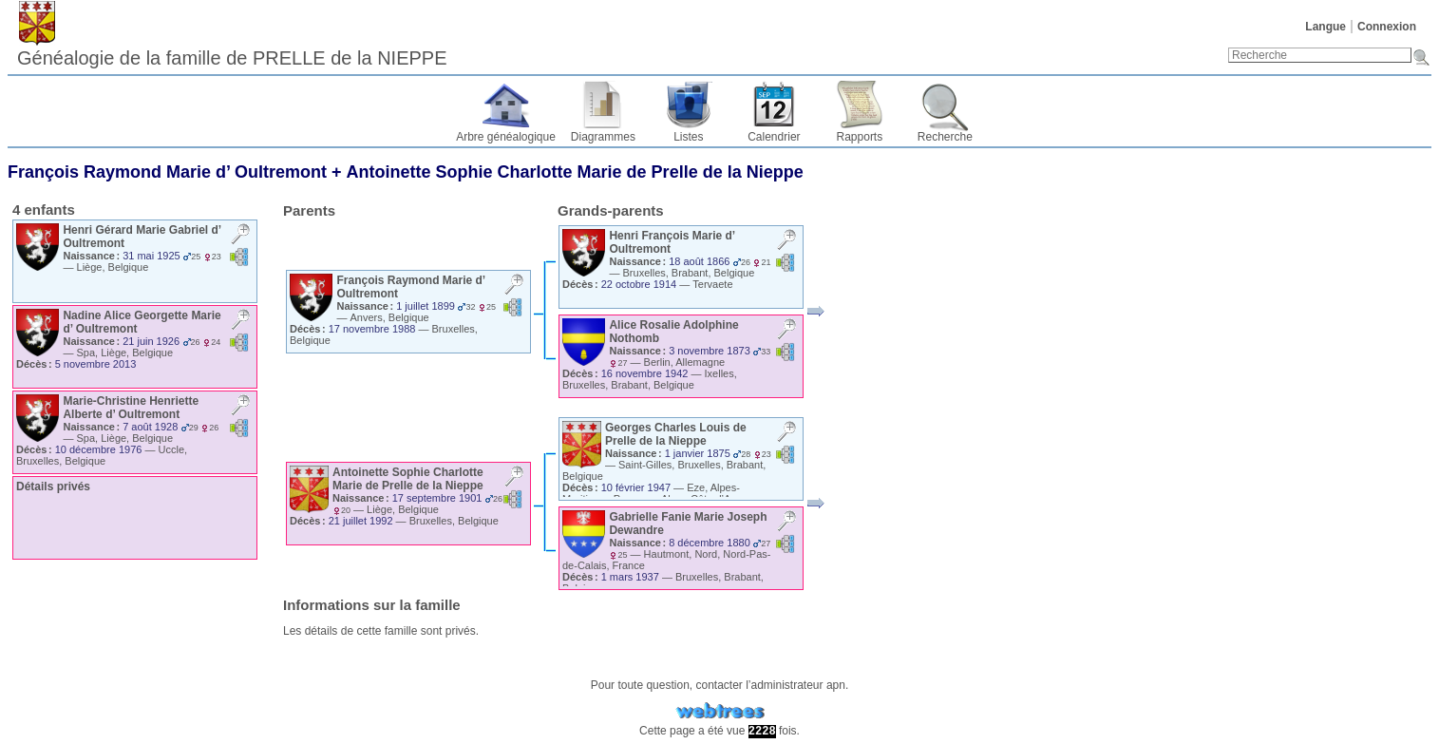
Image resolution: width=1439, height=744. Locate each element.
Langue (1325, 26)
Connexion (1386, 26)
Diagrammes (603, 136)
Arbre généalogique (506, 136)
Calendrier (774, 136)
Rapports (860, 136)
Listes (688, 136)
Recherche (945, 136)
